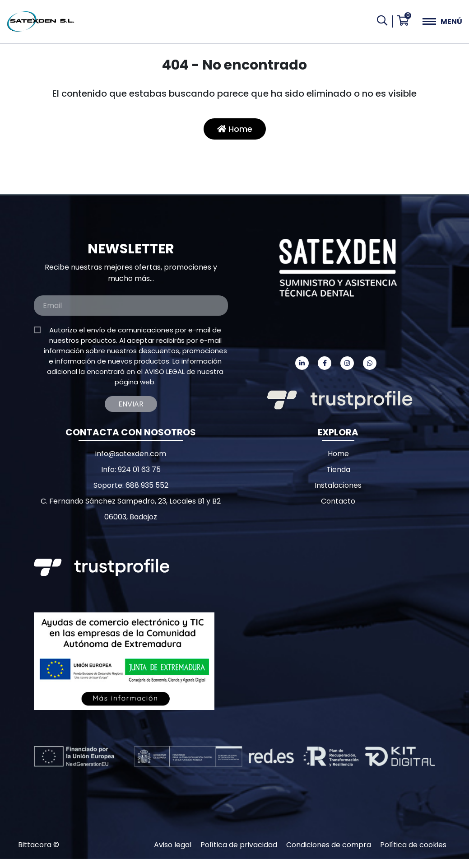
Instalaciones (338, 485)
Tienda (338, 469)
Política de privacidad (238, 845)
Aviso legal (172, 845)
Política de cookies (413, 845)
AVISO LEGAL (164, 371)
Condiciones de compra (328, 845)
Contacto (338, 501)
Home (234, 129)
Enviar (131, 404)
